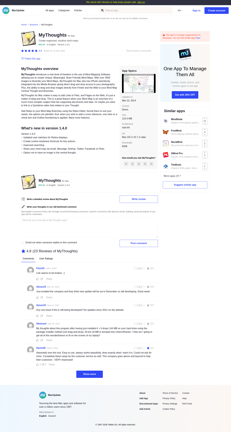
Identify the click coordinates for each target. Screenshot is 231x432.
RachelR (41, 348)
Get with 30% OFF (185, 94)
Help (184, 398)
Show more (89, 374)
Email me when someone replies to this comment (51, 242)
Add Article (144, 409)
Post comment (139, 243)
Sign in (196, 10)
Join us (141, 2)
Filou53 (40, 268)
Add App (143, 398)
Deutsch (52, 416)
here (198, 38)
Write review (139, 199)
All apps (50, 10)
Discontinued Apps (148, 403)
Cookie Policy (168, 409)
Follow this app (30, 59)
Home (24, 24)
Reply (49, 278)
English (43, 416)
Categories (64, 10)
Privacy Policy (168, 398)
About (142, 393)
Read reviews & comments (139, 51)
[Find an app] (102, 10)
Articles (78, 10)
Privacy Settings (169, 403)
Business (34, 24)
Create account (216, 10)
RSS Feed (187, 403)
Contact (185, 393)
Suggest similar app (185, 184)
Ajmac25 (41, 286)
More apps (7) (171, 175)
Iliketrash (41, 323)
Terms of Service (170, 393)
